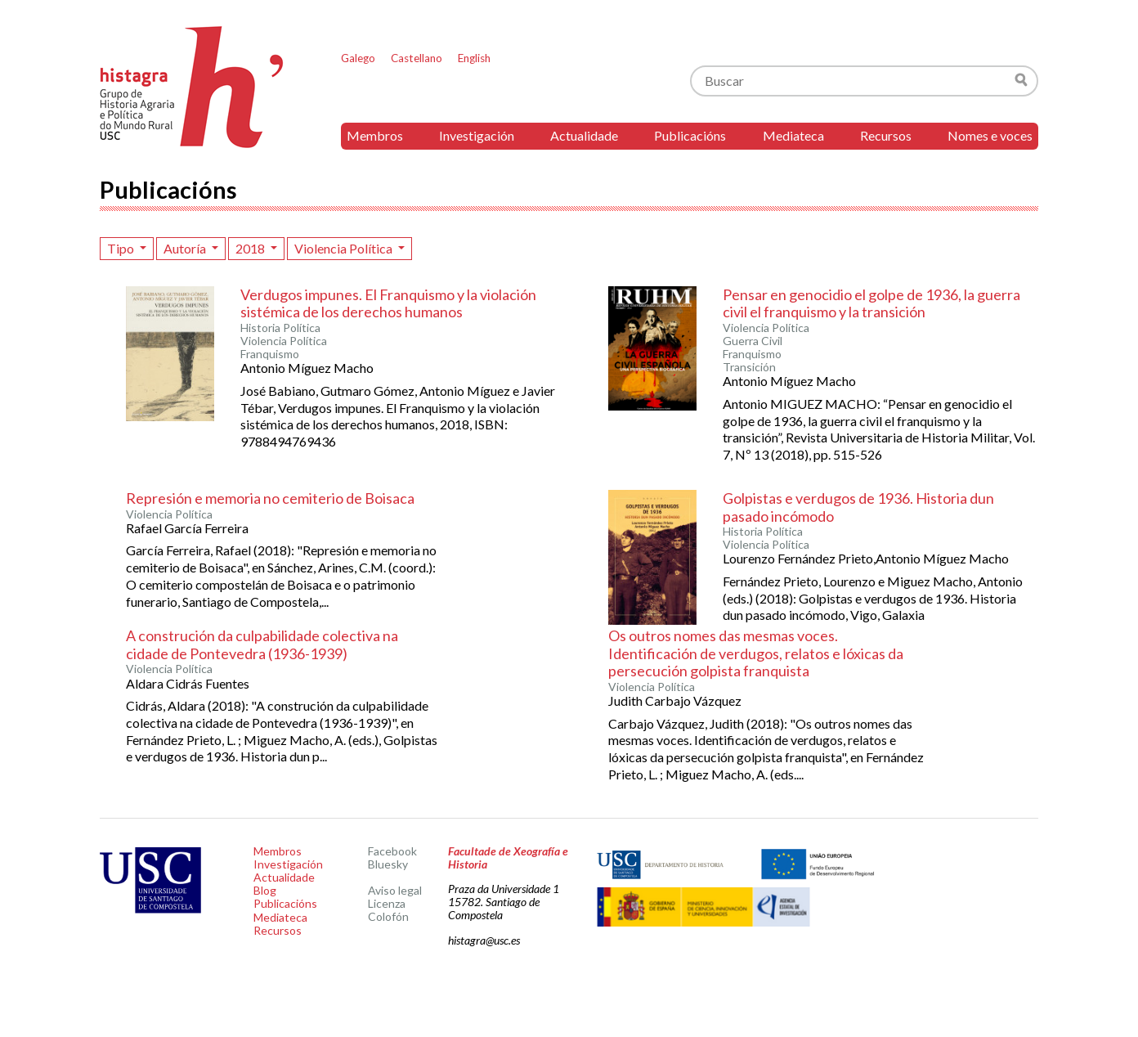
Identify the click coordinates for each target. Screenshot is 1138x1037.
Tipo (122, 248)
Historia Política (280, 327)
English (474, 58)
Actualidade (584, 135)
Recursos (886, 135)
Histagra (192, 87)
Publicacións (690, 135)
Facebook (392, 851)
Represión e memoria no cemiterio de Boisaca (270, 498)
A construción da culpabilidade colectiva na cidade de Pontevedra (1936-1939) (262, 644)
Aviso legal (395, 890)
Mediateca (793, 135)
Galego (358, 58)
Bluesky (388, 864)
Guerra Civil (752, 341)
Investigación (476, 135)
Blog (264, 890)
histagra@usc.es (484, 940)
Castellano (416, 58)
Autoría (186, 248)
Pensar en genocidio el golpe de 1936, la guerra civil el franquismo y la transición (871, 303)
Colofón (388, 916)
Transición (749, 367)
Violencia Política (344, 248)
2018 (251, 248)
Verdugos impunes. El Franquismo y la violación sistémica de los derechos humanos (388, 303)
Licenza (386, 903)
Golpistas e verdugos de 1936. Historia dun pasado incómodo (858, 507)
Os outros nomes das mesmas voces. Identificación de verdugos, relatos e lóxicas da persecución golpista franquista (755, 653)
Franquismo (269, 354)
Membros (375, 135)
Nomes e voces (990, 135)
